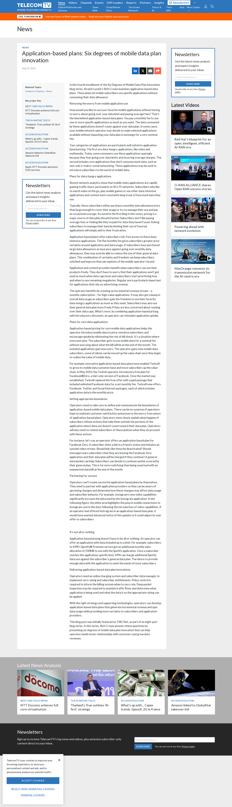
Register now (96, 16)
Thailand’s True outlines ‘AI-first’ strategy (90, 707)
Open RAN (95, 9)
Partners (145, 2)
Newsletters (179, 2)
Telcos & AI (156, 9)
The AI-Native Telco (37, 120)
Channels (86, 2)
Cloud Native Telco (113, 9)
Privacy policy (32, 223)
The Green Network (134, 9)
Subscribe (43, 215)
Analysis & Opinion (34, 91)
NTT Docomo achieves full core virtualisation (39, 707)
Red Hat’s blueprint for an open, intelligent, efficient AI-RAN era (192, 143)
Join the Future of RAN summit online (65, 16)
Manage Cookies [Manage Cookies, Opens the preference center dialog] (33, 795)
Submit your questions (117, 16)
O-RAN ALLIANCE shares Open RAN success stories (193, 187)
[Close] (59, 760)
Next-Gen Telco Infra (39, 106)
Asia (182, 7)
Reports (131, 2)
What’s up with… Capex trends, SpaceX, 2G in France (41, 140)
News (61, 2)
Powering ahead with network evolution (189, 228)
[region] (33, 779)
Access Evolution (36, 134)
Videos (72, 2)
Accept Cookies (33, 780)
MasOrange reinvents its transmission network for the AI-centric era (192, 272)
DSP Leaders (115, 2)
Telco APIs (169, 9)
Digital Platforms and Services (70, 9)
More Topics (193, 9)
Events (99, 2)
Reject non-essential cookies (32, 788)
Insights (159, 2)
